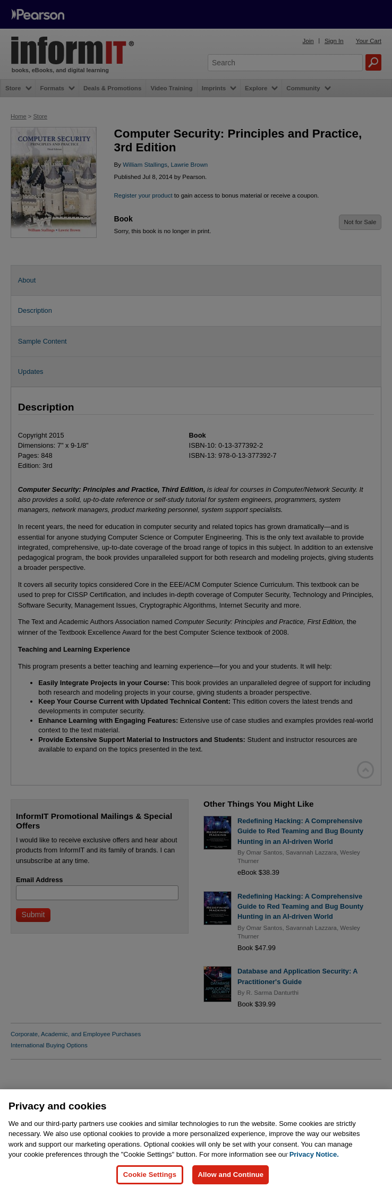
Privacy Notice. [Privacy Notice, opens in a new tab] (314, 1160)
